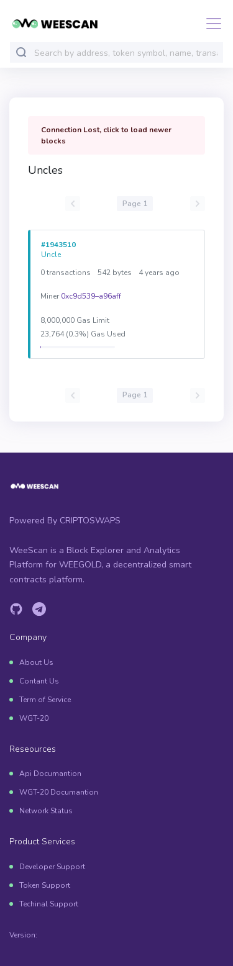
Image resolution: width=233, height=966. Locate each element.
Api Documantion (50, 774)
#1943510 (58, 244)
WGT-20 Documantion (58, 792)
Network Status (46, 811)
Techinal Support (48, 904)
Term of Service (45, 700)
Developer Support (52, 867)
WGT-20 (33, 718)
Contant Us (39, 681)
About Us (36, 662)
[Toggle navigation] (210, 23)
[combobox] (125, 53)
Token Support (44, 885)
